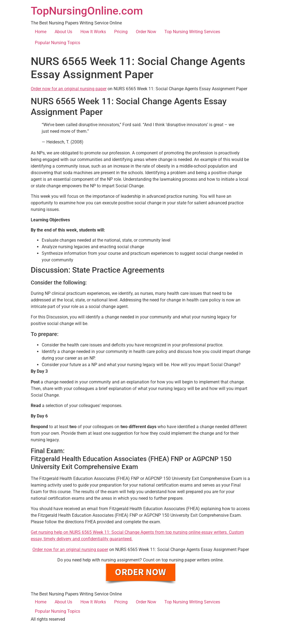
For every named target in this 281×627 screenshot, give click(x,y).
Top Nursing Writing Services (192, 31)
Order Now (146, 31)
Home (40, 31)
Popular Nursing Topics (57, 42)
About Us (63, 31)
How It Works (93, 31)
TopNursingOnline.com (87, 10)
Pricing (121, 31)
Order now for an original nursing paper (68, 88)
